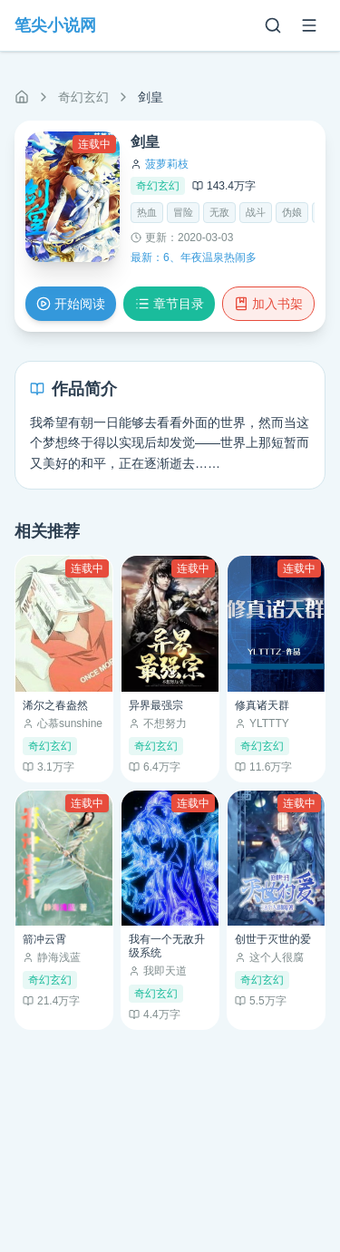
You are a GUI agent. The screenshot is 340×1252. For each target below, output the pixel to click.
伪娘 (292, 212)
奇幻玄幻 (83, 97)
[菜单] (309, 25)
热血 (147, 212)
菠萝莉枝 (167, 164)
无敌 (219, 212)
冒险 (183, 212)
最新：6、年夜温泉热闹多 (194, 257)
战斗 (256, 212)
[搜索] (273, 25)
